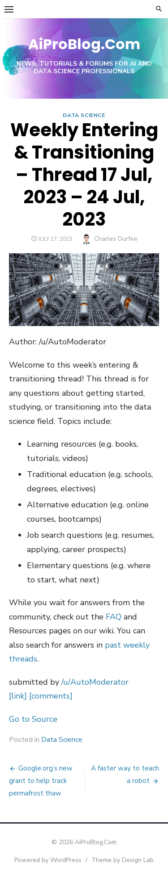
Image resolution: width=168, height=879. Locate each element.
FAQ (113, 616)
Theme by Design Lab (122, 860)
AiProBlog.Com (84, 44)
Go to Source (33, 719)
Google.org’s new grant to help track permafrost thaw (41, 781)
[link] (18, 696)
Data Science (84, 115)
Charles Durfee (116, 238)
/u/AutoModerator (95, 682)
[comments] (51, 696)
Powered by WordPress (48, 860)
